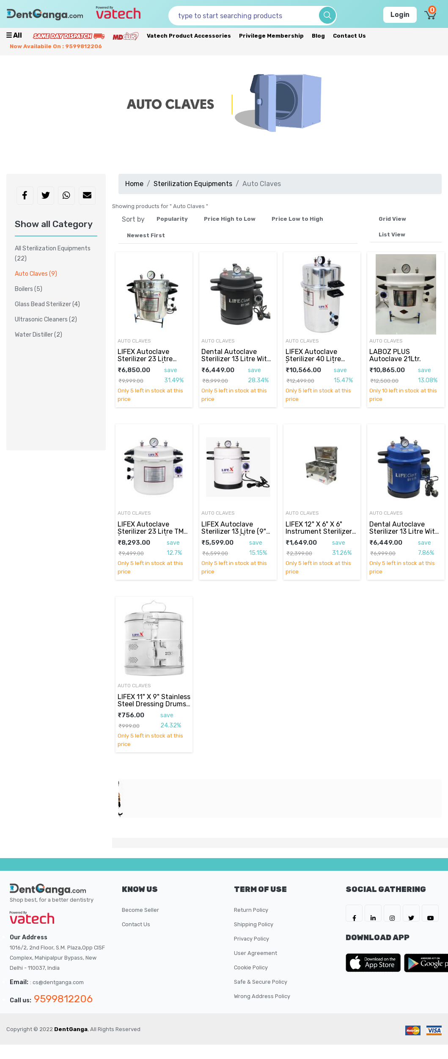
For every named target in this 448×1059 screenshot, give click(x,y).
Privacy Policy (251, 939)
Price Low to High (297, 219)
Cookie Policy (251, 967)
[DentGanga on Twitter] (411, 913)
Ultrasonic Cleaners (46, 319)
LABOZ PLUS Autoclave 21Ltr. (395, 355)
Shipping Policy (253, 924)
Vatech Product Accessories (189, 36)
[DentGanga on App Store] (375, 962)
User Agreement (255, 953)
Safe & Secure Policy (260, 982)
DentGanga (71, 1029)
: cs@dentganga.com (57, 982)
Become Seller (140, 910)
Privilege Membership (271, 36)
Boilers (28, 289)
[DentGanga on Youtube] (430, 913)
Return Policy (251, 910)
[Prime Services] (68, 36)
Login (400, 15)
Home (134, 184)
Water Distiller (38, 334)
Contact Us (349, 36)
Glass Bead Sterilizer (47, 304)
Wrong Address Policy (262, 996)
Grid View (392, 219)
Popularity (172, 219)
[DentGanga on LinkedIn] (373, 913)
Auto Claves (134, 341)
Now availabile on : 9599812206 (56, 46)
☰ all (14, 35)
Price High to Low (230, 219)
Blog (318, 36)
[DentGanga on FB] (354, 913)
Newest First (146, 235)
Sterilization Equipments (193, 184)
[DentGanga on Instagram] (392, 913)
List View (392, 234)
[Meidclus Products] (126, 36)
